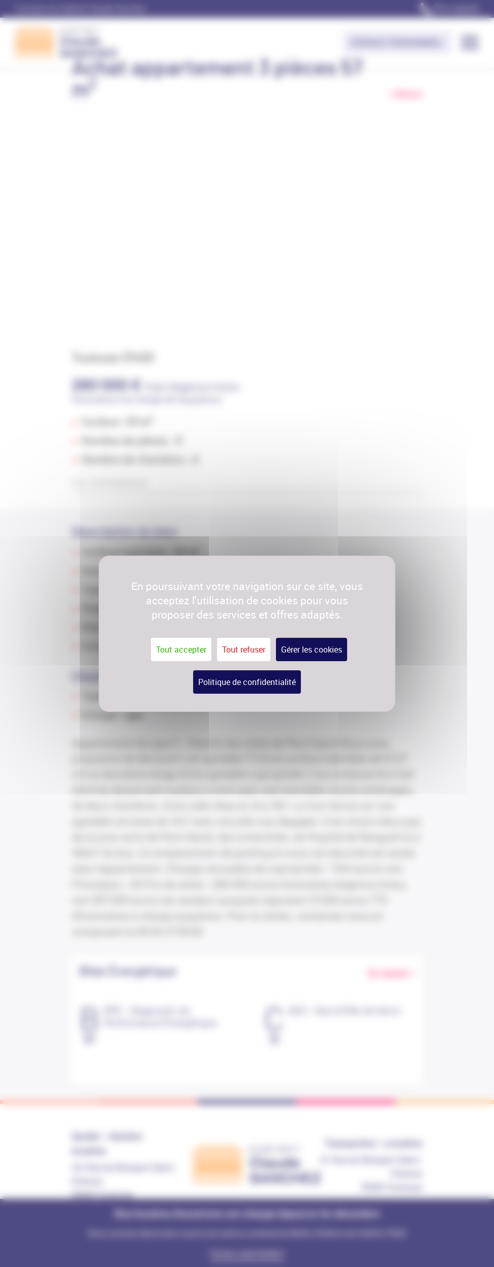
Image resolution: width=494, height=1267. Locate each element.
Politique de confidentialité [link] (247, 682)
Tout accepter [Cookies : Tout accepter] (181, 649)
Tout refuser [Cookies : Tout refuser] (243, 649)
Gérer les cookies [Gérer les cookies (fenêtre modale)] (311, 649)
